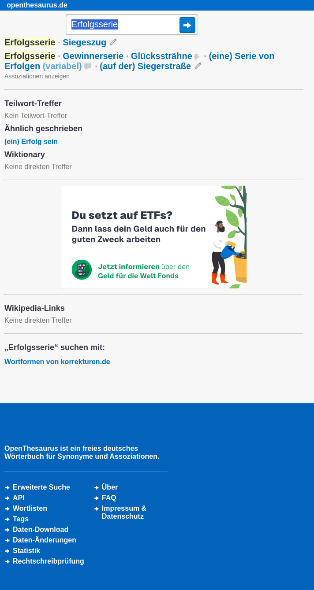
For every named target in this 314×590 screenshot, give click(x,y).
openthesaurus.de (37, 5)
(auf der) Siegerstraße (145, 66)
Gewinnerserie (93, 56)
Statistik (26, 550)
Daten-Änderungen (44, 540)
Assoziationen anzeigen (37, 76)
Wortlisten (30, 508)
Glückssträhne (161, 56)
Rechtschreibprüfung (48, 561)
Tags (21, 519)
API (19, 498)
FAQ (109, 498)
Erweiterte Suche (41, 487)
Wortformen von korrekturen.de (57, 361)
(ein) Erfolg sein (31, 141)
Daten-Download (40, 529)
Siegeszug (84, 42)
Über (110, 487)
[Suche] (132, 25)
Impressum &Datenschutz (124, 512)
